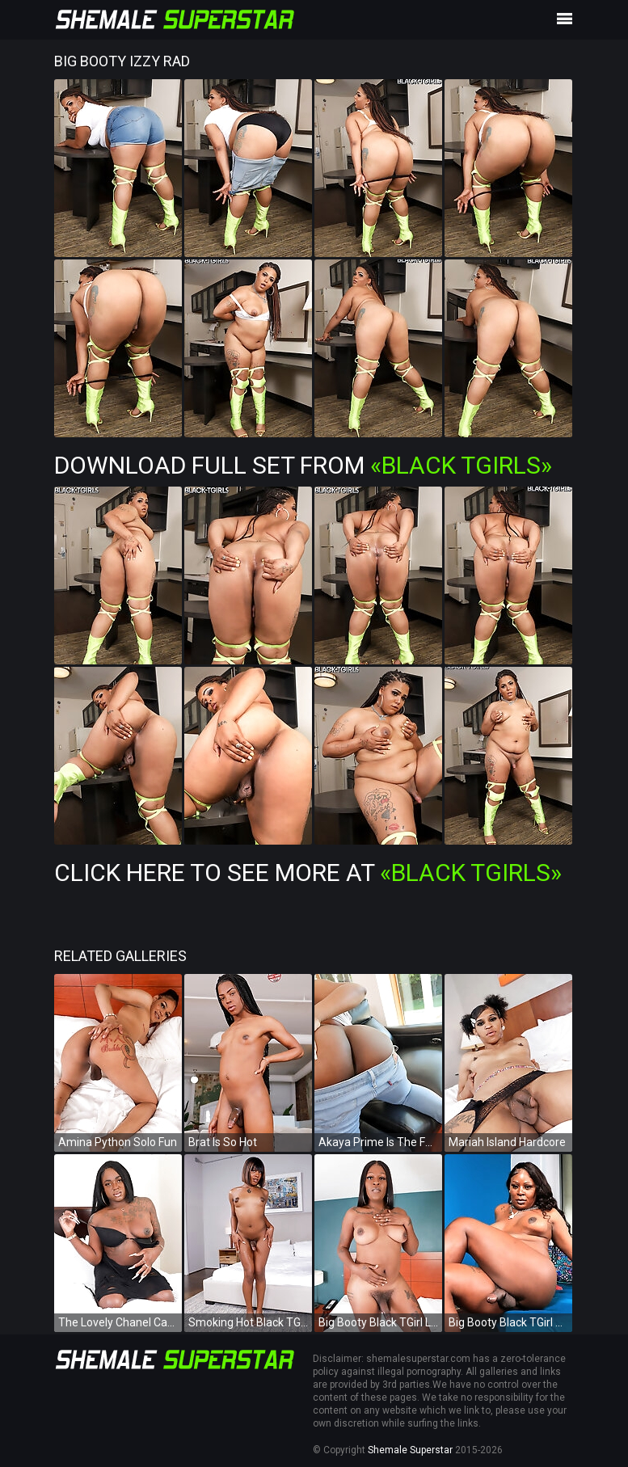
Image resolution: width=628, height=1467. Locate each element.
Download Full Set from (303, 465)
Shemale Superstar (410, 1450)
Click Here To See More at (308, 872)
